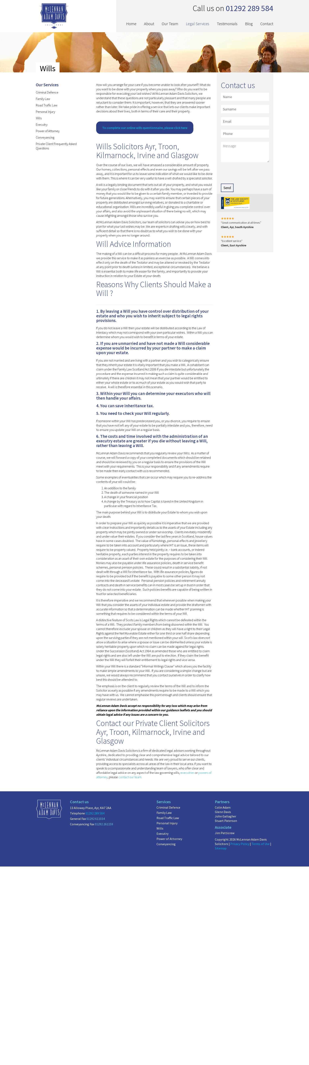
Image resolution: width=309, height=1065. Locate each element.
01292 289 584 (94, 813)
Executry (41, 124)
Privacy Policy (240, 844)
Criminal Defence (47, 92)
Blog (249, 24)
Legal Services (197, 24)
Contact (266, 24)
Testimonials (227, 24)
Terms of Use (260, 844)
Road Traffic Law (46, 105)
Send (227, 187)
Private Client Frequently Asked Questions (56, 146)
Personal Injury (45, 112)
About (149, 24)
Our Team (170, 24)
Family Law (43, 99)
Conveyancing (45, 137)
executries (187, 773)
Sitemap (221, 848)
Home (131, 24)
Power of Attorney (48, 131)
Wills (39, 118)
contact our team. (130, 777)
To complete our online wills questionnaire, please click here (144, 128)
